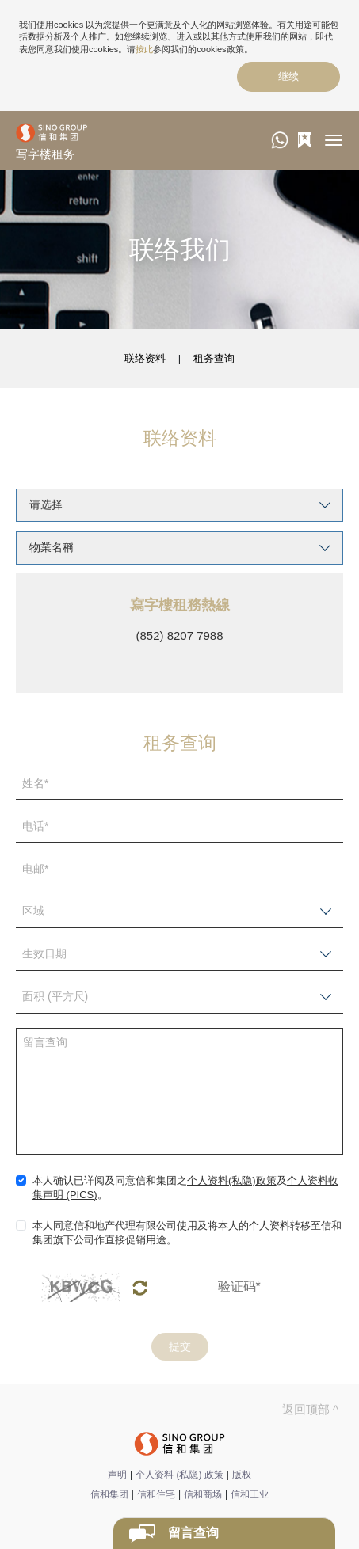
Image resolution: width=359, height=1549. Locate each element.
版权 (241, 1474)
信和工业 (250, 1494)
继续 (288, 76)
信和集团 (109, 1494)
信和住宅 (156, 1494)
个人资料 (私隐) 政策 (179, 1474)
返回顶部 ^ (310, 1409)
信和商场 (203, 1494)
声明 (117, 1474)
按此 (144, 49)
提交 (180, 1346)
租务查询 (214, 358)
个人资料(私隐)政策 (232, 1180)
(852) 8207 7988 (179, 635)
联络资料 (145, 358)
